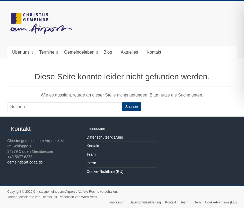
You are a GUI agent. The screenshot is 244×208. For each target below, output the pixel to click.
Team (91, 154)
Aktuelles (129, 52)
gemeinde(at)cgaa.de (25, 162)
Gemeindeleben (79, 52)
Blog (107, 52)
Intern (91, 163)
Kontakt (154, 52)
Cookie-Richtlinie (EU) (105, 171)
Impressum (96, 129)
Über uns (20, 52)
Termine (46, 52)
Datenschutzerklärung (105, 137)
